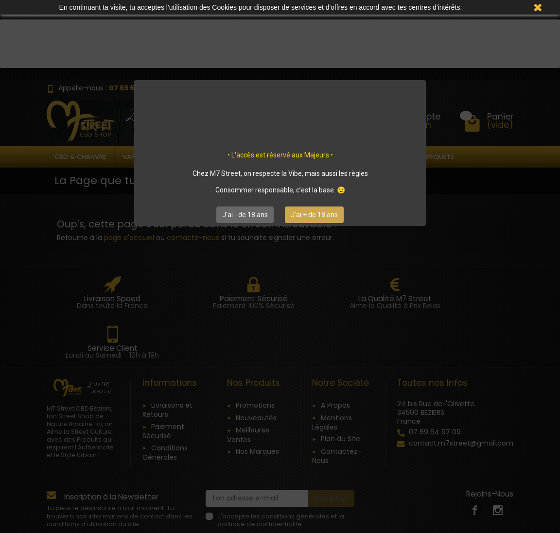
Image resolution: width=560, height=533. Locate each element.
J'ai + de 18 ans (314, 215)
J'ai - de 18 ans (245, 215)
